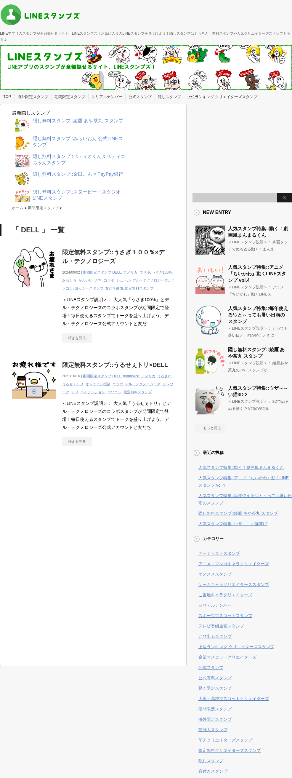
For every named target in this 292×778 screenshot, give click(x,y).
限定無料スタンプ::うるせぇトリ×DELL (115, 365)
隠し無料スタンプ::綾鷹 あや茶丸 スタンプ (238, 513)
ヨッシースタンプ (89, 288)
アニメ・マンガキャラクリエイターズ (233, 563)
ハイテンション (92, 392)
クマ (98, 280)
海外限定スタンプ (32, 97)
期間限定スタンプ (69, 97)
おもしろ (69, 280)
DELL (116, 272)
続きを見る (77, 338)
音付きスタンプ (212, 771)
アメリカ (130, 272)
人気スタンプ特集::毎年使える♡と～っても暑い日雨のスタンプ (258, 315)
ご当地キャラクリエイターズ (225, 594)
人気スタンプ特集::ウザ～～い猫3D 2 (232, 523)
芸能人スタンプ (212, 729)
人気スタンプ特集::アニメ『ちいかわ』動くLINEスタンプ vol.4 (257, 274)
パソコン (114, 392)
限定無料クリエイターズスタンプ (229, 750)
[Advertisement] (61, 505)
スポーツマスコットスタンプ (225, 615)
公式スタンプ (140, 97)
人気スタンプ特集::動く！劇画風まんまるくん (241, 467)
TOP (7, 96)
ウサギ (144, 272)
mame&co (131, 376)
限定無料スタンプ (139, 288)
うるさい (164, 376)
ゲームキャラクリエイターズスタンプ (233, 584)
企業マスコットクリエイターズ (227, 657)
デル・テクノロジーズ (150, 280)
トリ (74, 392)
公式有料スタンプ (215, 677)
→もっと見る (210, 428)
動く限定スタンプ (215, 688)
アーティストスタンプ (219, 553)
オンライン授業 (98, 384)
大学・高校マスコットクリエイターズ (233, 698)
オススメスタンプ (215, 574)
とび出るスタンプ (215, 636)
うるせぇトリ (73, 384)
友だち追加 (114, 288)
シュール (123, 280)
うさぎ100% (162, 272)
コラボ (109, 280)
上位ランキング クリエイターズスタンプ (222, 97)
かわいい (85, 280)
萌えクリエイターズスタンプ (225, 740)
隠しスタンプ (169, 97)
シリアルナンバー (107, 97)
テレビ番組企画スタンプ (221, 626)
